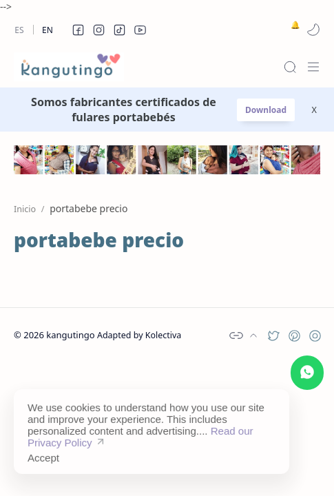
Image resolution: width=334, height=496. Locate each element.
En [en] (47, 30)
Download (265, 110)
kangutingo (70, 335)
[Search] (290, 66)
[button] (77, 29)
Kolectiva (163, 335)
